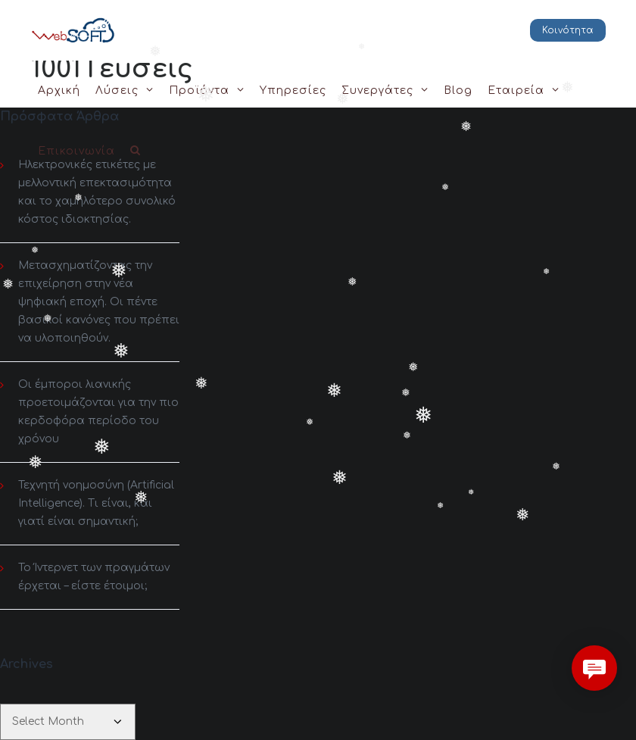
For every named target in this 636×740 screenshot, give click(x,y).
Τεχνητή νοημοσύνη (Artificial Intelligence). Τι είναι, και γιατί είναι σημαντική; (96, 503)
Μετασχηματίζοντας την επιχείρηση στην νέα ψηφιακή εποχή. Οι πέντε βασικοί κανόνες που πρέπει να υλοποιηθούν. (98, 302)
